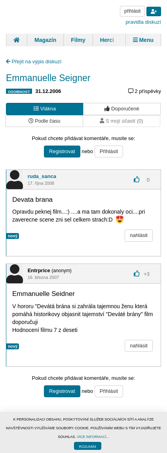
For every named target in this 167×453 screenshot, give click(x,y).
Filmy (78, 40)
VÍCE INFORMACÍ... (93, 437)
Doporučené (121, 109)
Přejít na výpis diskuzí (33, 61)
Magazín (45, 40)
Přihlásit (109, 151)
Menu (143, 40)
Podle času (44, 121)
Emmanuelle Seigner (48, 78)
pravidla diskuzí (143, 22)
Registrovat (62, 151)
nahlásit (139, 235)
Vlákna (45, 109)
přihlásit (132, 11)
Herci (107, 40)
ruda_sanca (42, 176)
